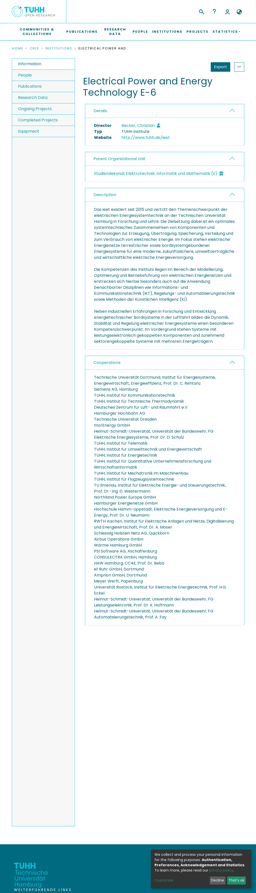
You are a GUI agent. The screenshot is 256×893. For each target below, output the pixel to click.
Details (100, 111)
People (140, 31)
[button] (239, 12)
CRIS (34, 48)
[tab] (164, 111)
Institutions (167, 31)
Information (29, 64)
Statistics (219, 67)
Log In (227, 11)
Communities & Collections (37, 31)
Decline (217, 880)
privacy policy (221, 870)
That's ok (236, 880)
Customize (164, 880)
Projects (197, 31)
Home (18, 48)
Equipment (28, 131)
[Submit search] (201, 11)
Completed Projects (38, 120)
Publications (82, 31)
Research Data (115, 31)
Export (196, 67)
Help (214, 11)
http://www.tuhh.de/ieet (146, 137)
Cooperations (107, 362)
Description (105, 195)
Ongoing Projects (35, 109)
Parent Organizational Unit (120, 159)
